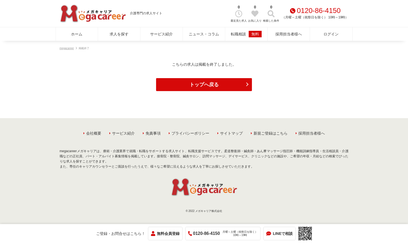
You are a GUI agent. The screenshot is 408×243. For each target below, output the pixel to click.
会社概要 (93, 133)
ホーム (76, 34)
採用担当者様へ (288, 34)
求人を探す (119, 34)
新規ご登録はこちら (271, 133)
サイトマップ (231, 133)
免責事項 (153, 133)
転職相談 (246, 34)
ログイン (331, 34)
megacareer (67, 48)
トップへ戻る (204, 84)
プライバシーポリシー (190, 133)
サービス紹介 (161, 34)
